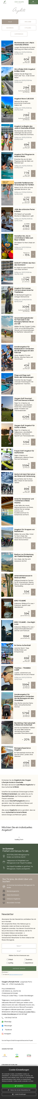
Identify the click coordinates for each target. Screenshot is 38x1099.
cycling (10, 963)
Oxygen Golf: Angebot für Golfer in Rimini (24, 426)
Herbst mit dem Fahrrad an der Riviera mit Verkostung (24, 475)
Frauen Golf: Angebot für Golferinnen (24, 452)
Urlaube (28, 22)
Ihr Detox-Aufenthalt (22, 645)
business (29, 959)
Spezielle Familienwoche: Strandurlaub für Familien (24, 184)
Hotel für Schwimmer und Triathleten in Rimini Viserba (24, 501)
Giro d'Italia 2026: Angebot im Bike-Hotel (24, 70)
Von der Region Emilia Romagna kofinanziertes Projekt (17, 1040)
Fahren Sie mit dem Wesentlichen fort (19, 1090)
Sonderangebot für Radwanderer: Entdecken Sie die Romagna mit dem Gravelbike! (24, 697)
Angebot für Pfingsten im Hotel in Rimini (24, 155)
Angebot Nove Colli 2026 (24, 99)
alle (10, 22)
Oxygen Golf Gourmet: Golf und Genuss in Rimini (24, 399)
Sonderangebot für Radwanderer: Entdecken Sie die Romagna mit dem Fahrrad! (24, 350)
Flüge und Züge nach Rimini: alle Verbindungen (23, 376)
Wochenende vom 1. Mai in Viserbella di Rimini (24, 44)
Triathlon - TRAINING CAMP (22, 669)
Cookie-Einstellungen (19, 1094)
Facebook (7, 1030)
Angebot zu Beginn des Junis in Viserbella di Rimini (24, 127)
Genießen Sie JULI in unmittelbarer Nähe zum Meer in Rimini (23, 238)
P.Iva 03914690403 (8, 989)
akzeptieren (19, 1086)
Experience (19, 34)
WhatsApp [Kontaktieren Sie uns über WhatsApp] (6, 1022)
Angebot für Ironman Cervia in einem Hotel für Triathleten (23, 290)
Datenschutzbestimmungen (16, 974)
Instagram (6, 1034)
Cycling (28, 28)
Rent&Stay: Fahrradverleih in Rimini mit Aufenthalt (24, 724)
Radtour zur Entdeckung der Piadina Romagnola (23, 555)
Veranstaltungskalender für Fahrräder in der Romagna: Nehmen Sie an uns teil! (24, 321)
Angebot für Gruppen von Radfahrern (24, 530)
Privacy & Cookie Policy (9, 996)
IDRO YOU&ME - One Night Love (24, 623)
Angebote (5, 928)
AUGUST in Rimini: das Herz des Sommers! (24, 264)
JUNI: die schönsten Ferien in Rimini (24, 210)
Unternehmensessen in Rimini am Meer (23, 577)
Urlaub (10, 959)
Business (10, 28)
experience (29, 963)
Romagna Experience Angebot (22, 749)
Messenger (7, 1026)
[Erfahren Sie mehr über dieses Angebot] (7, 53)
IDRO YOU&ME (20, 601)
